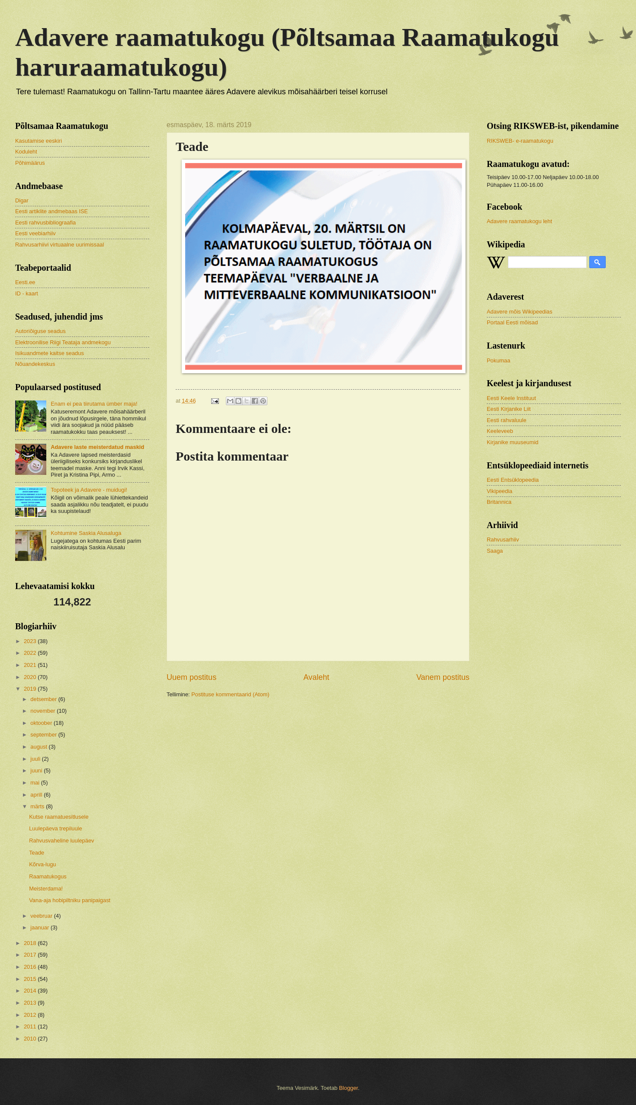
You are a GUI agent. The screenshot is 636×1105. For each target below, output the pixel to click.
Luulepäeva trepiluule (55, 828)
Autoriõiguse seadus (40, 331)
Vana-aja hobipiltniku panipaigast (69, 900)
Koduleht (26, 151)
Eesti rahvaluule (507, 420)
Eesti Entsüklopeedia (513, 480)
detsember (44, 699)
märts (38, 806)
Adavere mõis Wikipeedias (519, 311)
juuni (37, 770)
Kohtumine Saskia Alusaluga (86, 533)
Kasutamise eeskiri (38, 141)
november (43, 711)
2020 (31, 677)
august (39, 746)
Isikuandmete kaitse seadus (49, 353)
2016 (31, 967)
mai (35, 782)
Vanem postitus (442, 677)
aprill (37, 794)
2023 (31, 641)
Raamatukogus (48, 876)
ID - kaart (26, 293)
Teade (36, 852)
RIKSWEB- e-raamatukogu (520, 141)
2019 (31, 688)
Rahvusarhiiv (503, 539)
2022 (31, 653)
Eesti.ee (25, 282)
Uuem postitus (191, 677)
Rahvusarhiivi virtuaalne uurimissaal (59, 244)
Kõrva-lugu (42, 864)
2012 (31, 1015)
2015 (31, 979)
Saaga (495, 551)
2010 (31, 1038)
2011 (31, 1026)
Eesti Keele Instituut (511, 398)
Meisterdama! (46, 888)
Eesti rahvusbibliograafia (45, 222)
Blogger (348, 1088)
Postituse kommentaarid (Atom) (230, 694)
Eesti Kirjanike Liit (509, 409)
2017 (31, 954)
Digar (22, 200)
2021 (31, 665)
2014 (31, 990)
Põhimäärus (30, 163)
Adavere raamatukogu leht (519, 221)
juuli (36, 759)
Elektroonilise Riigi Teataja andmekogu (63, 342)
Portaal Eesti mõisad (512, 322)
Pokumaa (498, 360)
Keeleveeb (500, 431)
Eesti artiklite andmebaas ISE (51, 211)
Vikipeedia (499, 491)
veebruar (42, 916)
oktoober (42, 723)
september (44, 734)
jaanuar (40, 927)
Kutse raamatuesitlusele (58, 817)
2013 (31, 1002)
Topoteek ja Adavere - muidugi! (89, 490)
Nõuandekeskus (35, 364)
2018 (31, 943)
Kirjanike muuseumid (513, 442)
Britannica (499, 502)
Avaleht (316, 677)
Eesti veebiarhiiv (35, 233)
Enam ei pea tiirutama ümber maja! (94, 403)
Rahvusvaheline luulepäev (61, 840)
